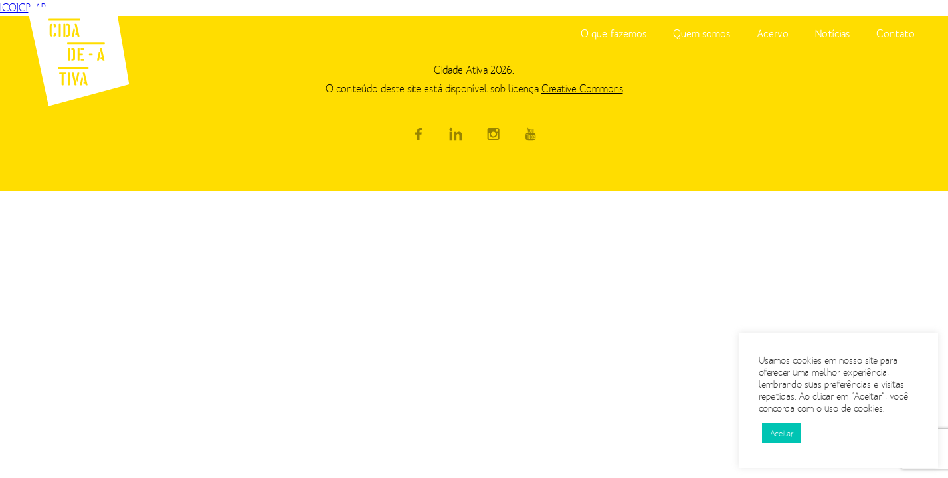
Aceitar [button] (781, 433)
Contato (895, 33)
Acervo (773, 33)
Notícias (832, 33)
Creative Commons (582, 89)
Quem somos (701, 33)
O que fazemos (613, 33)
